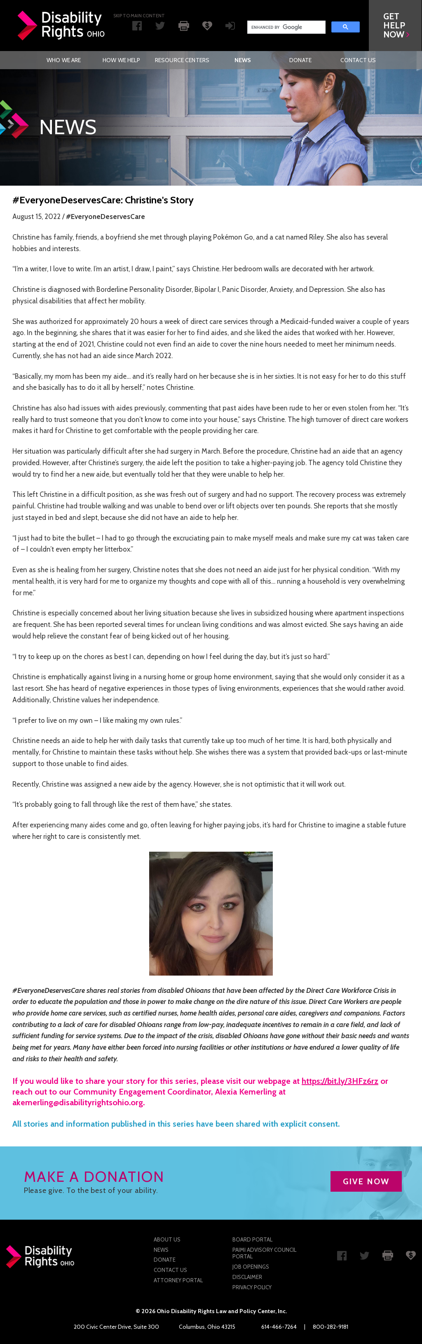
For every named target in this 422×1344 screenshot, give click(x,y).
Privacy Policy (252, 1287)
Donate (300, 60)
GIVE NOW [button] (366, 1181)
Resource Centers (182, 60)
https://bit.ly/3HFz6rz (340, 1081)
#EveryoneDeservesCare (105, 216)
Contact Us (358, 60)
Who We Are (64, 60)
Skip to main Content (139, 16)
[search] (285, 27)
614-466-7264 (279, 1326)
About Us (167, 1239)
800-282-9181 (330, 1326)
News (242, 60)
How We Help (122, 60)
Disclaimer (247, 1277)
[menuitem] (64, 60)
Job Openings (250, 1266)
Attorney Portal (178, 1280)
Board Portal (252, 1239)
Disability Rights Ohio (61, 25)
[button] (395, 25)
